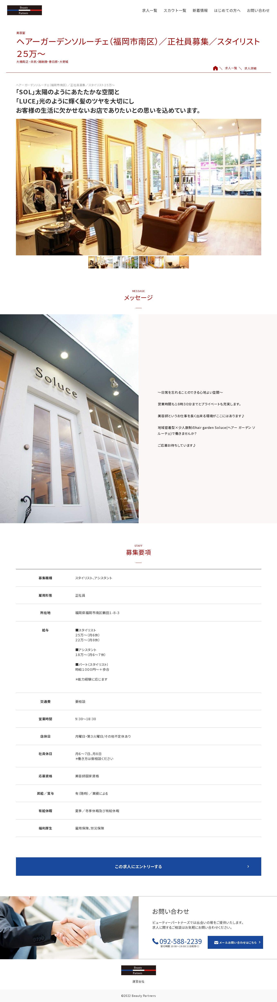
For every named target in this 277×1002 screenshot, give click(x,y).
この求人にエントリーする (138, 866)
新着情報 (200, 10)
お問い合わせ (258, 10)
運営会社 (138, 981)
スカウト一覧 (175, 10)
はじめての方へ (227, 10)
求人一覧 (149, 10)
